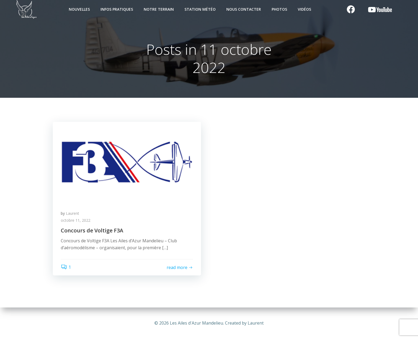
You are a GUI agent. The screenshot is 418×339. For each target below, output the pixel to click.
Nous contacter (243, 9)
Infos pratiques (117, 9)
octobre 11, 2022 (75, 220)
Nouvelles (79, 9)
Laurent (72, 213)
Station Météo (200, 9)
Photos (279, 9)
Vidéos (304, 9)
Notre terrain (159, 9)
